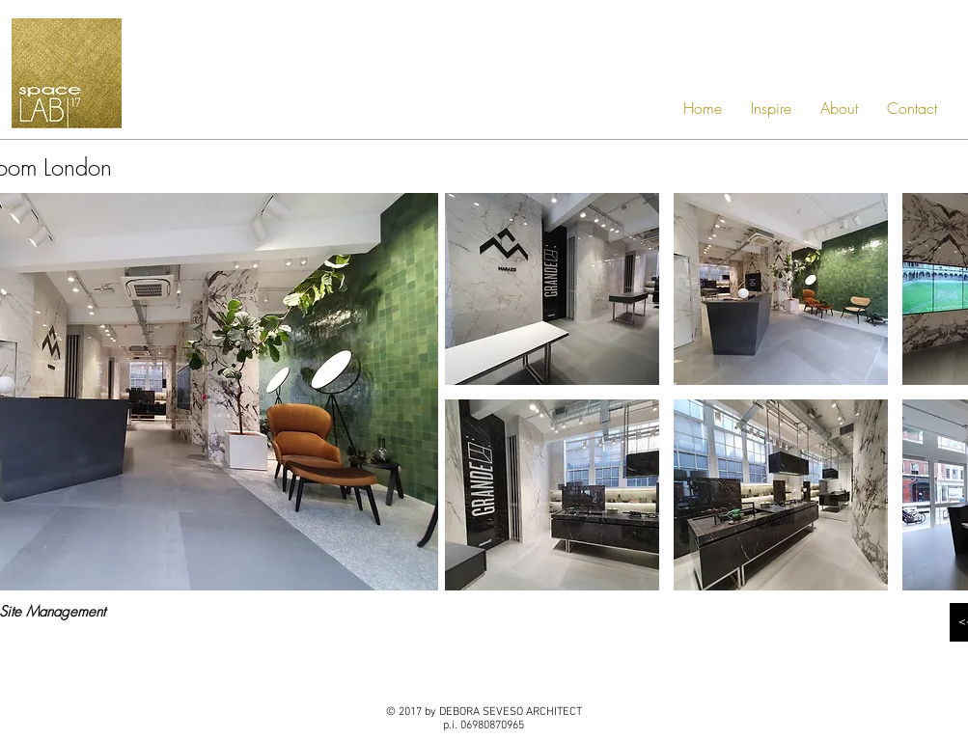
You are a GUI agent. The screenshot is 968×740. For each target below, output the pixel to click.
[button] (552, 289)
